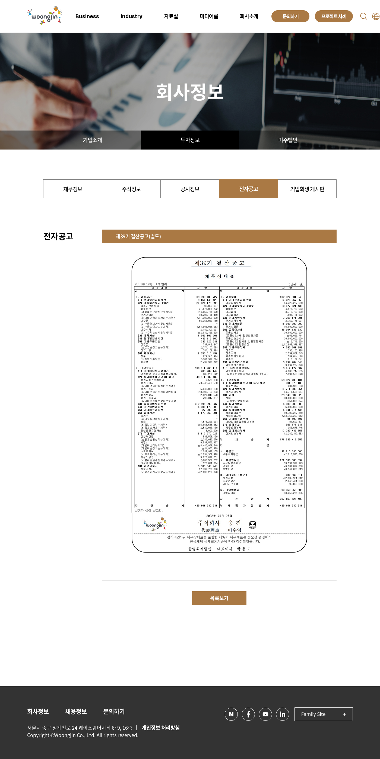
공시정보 (189, 189)
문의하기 (114, 711)
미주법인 (287, 140)
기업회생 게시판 (307, 189)
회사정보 (38, 711)
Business (87, 16)
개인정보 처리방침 (161, 727)
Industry (131, 16)
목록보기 (219, 598)
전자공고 (248, 189)
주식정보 (131, 189)
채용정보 (76, 711)
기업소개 (92, 140)
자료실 (171, 16)
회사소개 (249, 16)
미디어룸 (209, 16)
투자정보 (189, 140)
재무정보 (72, 189)
